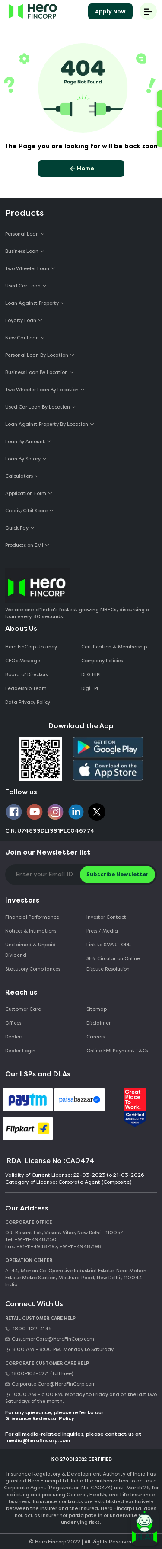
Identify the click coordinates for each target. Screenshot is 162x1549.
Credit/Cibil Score (26, 511)
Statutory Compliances (32, 969)
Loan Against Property (32, 303)
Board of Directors (26, 674)
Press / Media (102, 931)
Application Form (25, 493)
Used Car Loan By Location (37, 407)
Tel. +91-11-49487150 (31, 1239)
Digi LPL (91, 688)
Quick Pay (17, 528)
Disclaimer (98, 1023)
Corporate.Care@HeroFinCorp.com (50, 1384)
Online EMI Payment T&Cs (117, 1051)
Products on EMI (24, 545)
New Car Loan (22, 338)
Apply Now (110, 11)
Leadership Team (26, 688)
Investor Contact (106, 917)
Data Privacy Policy (27, 702)
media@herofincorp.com (38, 1441)
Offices (13, 1023)
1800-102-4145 (28, 1329)
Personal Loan (22, 234)
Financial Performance (32, 917)
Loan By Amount (25, 441)
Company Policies (102, 661)
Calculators (19, 476)
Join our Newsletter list (48, 852)
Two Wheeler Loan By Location (42, 390)
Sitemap (96, 1009)
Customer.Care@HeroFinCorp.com (49, 1339)
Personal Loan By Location (36, 355)
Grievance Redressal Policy (39, 1418)
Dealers (13, 1037)
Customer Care (23, 1009)
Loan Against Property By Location (46, 424)
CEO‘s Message (22, 661)
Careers (95, 1037)
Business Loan (21, 251)
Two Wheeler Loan (27, 268)
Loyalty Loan (20, 320)
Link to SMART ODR (108, 945)
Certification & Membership (114, 647)
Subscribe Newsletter (117, 874)
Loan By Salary (23, 459)
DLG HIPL (92, 674)
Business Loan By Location (36, 372)
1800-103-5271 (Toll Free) (39, 1374)
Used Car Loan (23, 286)
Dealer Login (20, 1051)
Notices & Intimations (30, 931)
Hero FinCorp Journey (31, 647)
